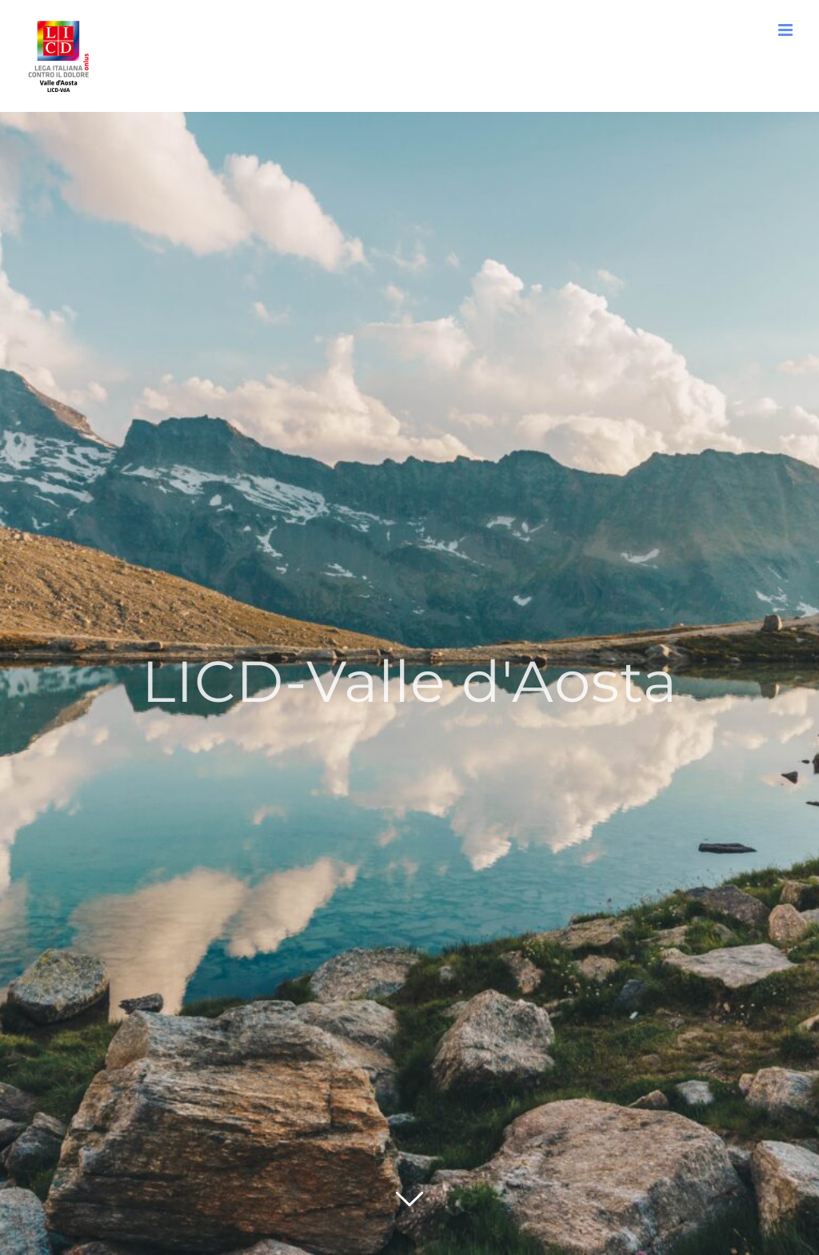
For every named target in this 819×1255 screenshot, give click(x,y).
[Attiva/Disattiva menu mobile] (786, 30)
